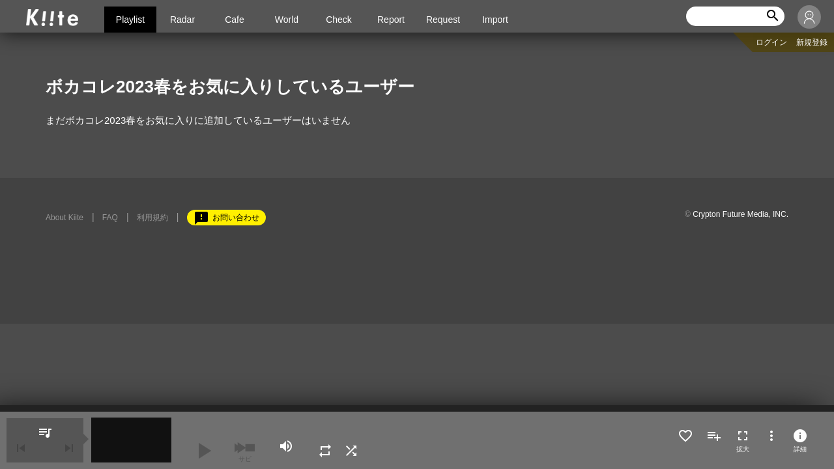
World (286, 19)
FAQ (110, 217)
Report (391, 19)
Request (443, 19)
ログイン (771, 42)
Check (339, 19)
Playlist (130, 19)
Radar (182, 19)
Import (495, 19)
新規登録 (811, 42)
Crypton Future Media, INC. (740, 214)
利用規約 (152, 217)
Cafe (234, 19)
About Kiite (64, 217)
